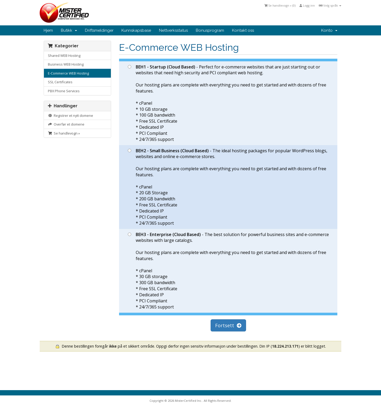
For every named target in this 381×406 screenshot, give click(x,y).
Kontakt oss (243, 30)
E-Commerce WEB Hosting (68, 73)
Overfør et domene (66, 124)
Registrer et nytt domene (70, 115)
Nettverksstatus (173, 30)
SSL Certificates (60, 82)
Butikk (69, 30)
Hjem (48, 30)
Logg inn (307, 5)
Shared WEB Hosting (64, 55)
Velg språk (330, 5)
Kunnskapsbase (136, 30)
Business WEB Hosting (66, 64)
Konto (329, 30)
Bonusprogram (210, 30)
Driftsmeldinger (99, 30)
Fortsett (228, 325)
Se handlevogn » (64, 133)
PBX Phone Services (64, 91)
